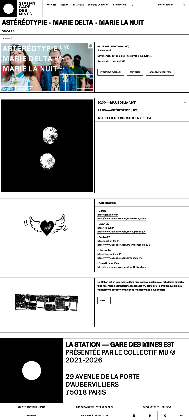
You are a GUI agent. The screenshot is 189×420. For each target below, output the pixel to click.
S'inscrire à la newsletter (94, 415)
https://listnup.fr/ (106, 227)
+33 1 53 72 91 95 (104, 407)
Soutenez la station (98, 5)
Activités (51, 5)
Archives (31, 415)
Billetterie (78, 5)
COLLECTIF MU (146, 352)
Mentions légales (36, 407)
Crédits (22, 407)
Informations (119, 5)
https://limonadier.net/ (109, 254)
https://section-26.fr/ (108, 241)
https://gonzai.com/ (107, 214)
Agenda (64, 5)
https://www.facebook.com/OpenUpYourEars (121, 267)
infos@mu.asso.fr (85, 407)
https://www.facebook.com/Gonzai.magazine (121, 218)
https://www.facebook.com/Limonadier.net (120, 257)
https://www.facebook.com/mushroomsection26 (123, 244)
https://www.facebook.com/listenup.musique (121, 231)
